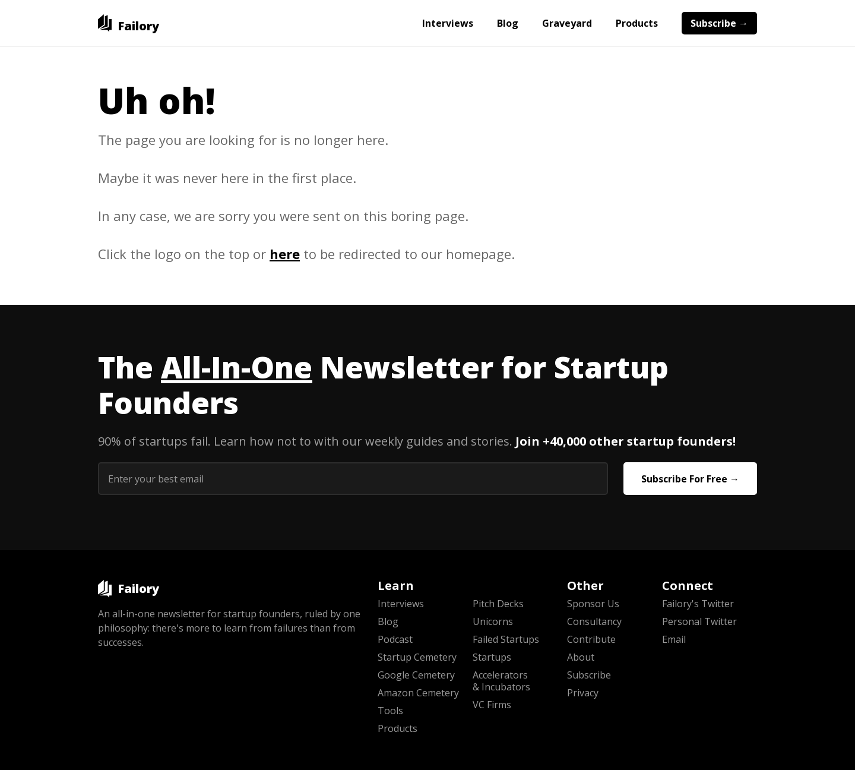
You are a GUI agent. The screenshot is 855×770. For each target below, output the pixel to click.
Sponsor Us (593, 604)
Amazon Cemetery (418, 693)
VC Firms (492, 705)
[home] (128, 23)
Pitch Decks (498, 604)
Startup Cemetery (417, 657)
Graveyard (567, 23)
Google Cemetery (416, 675)
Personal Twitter (699, 621)
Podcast (395, 639)
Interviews (447, 23)
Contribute (591, 639)
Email (674, 639)
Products (637, 23)
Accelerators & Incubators (501, 681)
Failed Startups (506, 639)
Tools (390, 711)
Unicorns (493, 621)
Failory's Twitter (698, 604)
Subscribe (589, 675)
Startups (492, 657)
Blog (507, 23)
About (580, 657)
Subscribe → (719, 23)
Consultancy (594, 621)
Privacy (582, 693)
